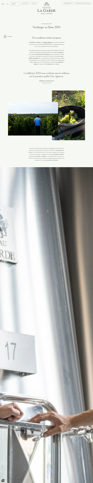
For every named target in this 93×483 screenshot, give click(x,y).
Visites (34, 3)
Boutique (25, 3)
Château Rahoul (47, 42)
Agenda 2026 (14, 4)
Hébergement (68, 3)
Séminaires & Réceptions (83, 3)
